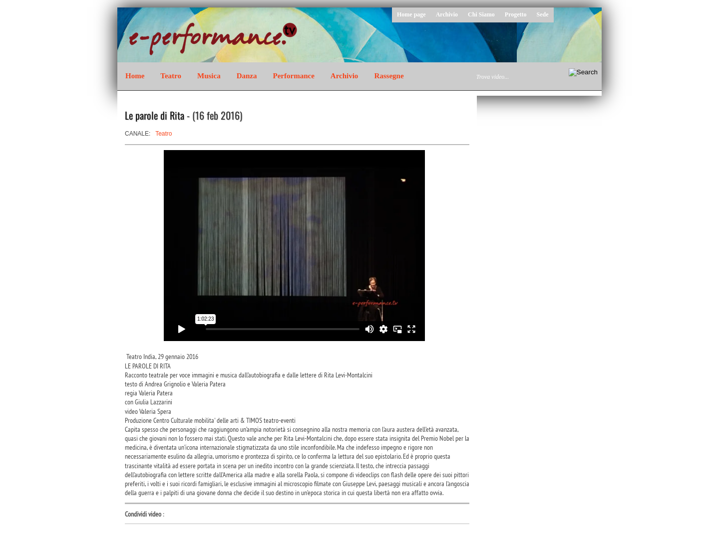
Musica (209, 76)
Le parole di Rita (154, 115)
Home (134, 76)
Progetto (516, 14)
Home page (411, 14)
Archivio (447, 14)
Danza (247, 76)
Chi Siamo (481, 14)
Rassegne (388, 76)
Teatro (170, 76)
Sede (543, 14)
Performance (294, 76)
